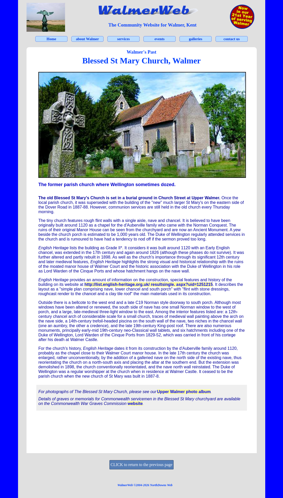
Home (51, 39)
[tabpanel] (152, 25)
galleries (195, 39)
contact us (232, 39)
